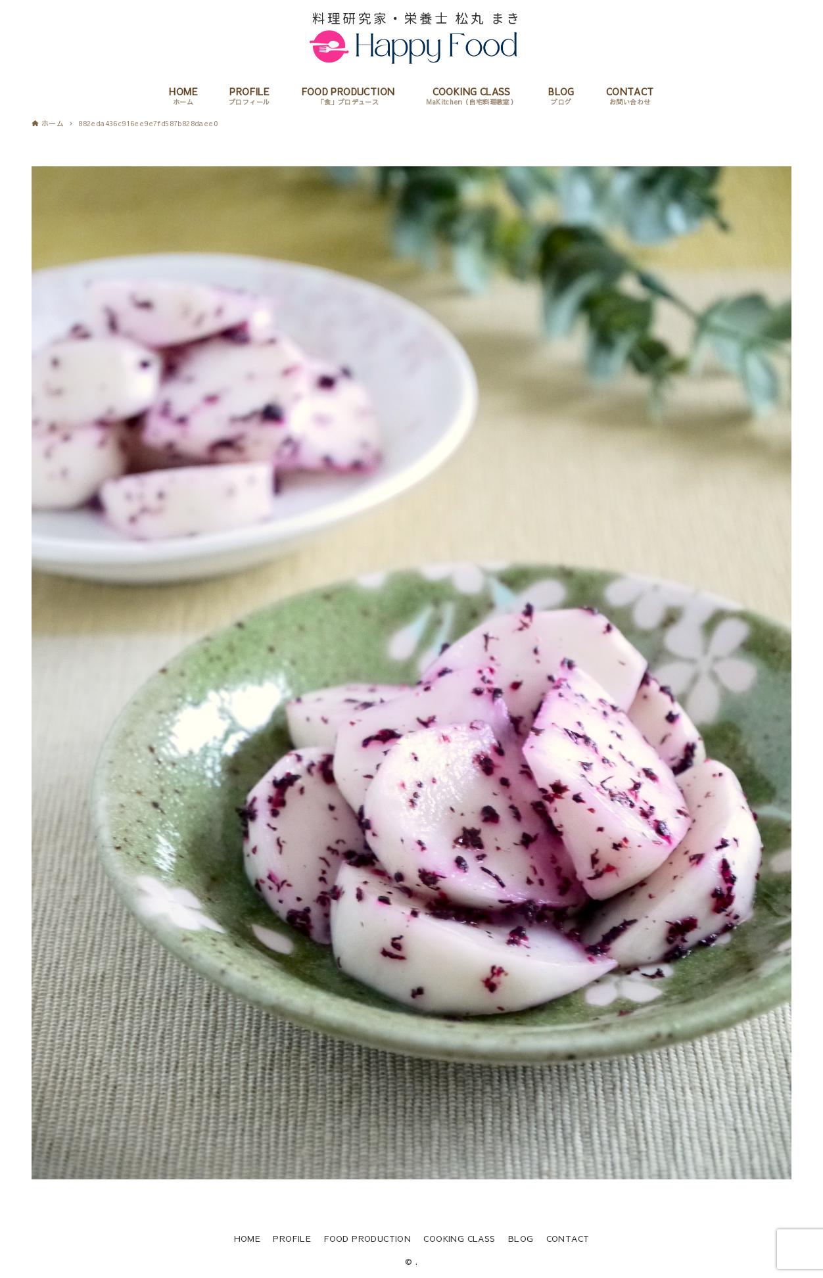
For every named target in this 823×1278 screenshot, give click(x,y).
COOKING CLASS (459, 1238)
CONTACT (568, 1238)
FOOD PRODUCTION (367, 1238)
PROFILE (292, 1238)
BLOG (521, 1238)
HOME (247, 1238)
